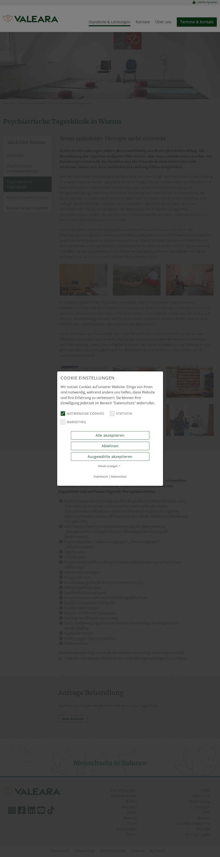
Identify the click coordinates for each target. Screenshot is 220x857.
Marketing (73, 422)
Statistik (121, 413)
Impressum (101, 476)
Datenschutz (119, 476)
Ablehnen (110, 446)
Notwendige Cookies (82, 413)
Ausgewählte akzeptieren (110, 456)
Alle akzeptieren (110, 435)
